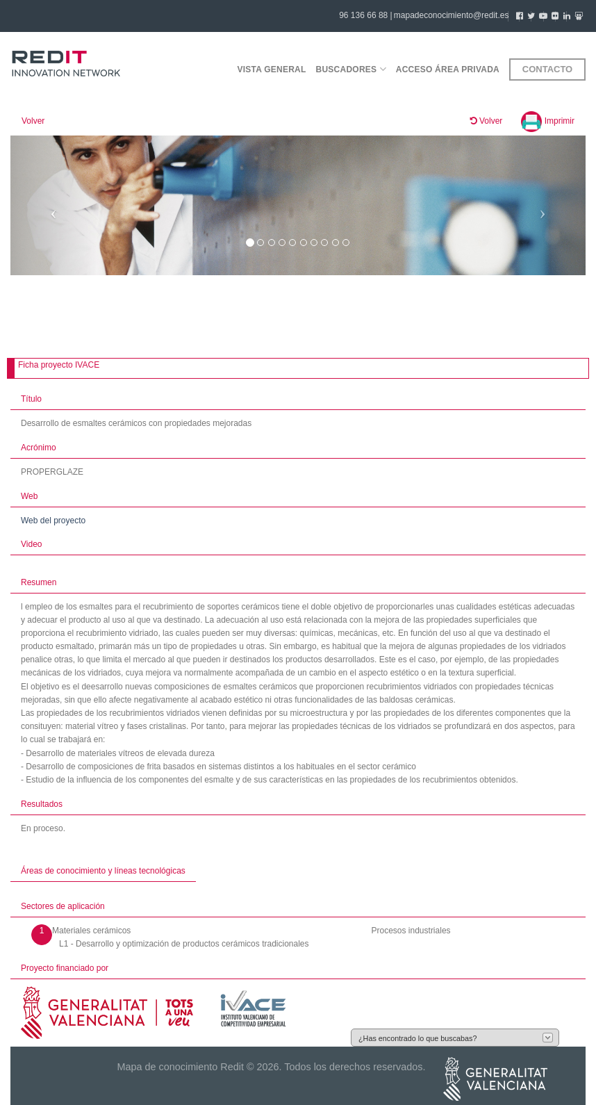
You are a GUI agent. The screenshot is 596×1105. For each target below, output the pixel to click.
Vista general (271, 69)
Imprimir (547, 121)
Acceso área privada (447, 69)
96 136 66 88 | (365, 15)
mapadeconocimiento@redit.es (451, 15)
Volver (33, 121)
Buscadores (351, 69)
